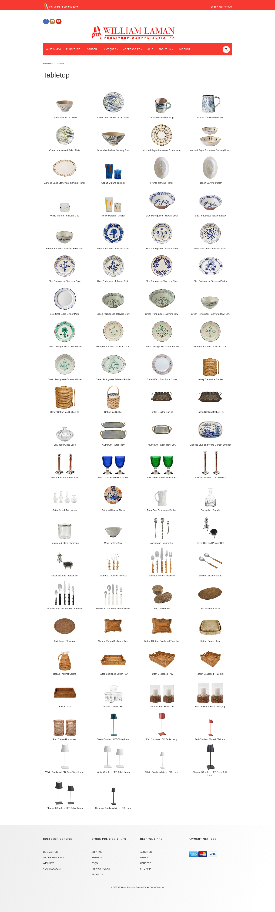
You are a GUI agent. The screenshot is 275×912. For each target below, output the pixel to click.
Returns (97, 857)
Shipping (97, 852)
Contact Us (50, 852)
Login (214, 6)
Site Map (145, 868)
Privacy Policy (101, 868)
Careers (145, 863)
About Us (146, 852)
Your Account (225, 6)
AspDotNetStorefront (156, 887)
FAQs (95, 863)
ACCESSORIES (132, 49)
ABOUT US (166, 49)
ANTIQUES (111, 49)
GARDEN (93, 49)
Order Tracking (53, 857)
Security (97, 874)
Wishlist (48, 863)
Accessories (48, 64)
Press (144, 857)
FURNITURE (74, 49)
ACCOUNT (186, 49)
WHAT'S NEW (53, 49)
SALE (150, 49)
